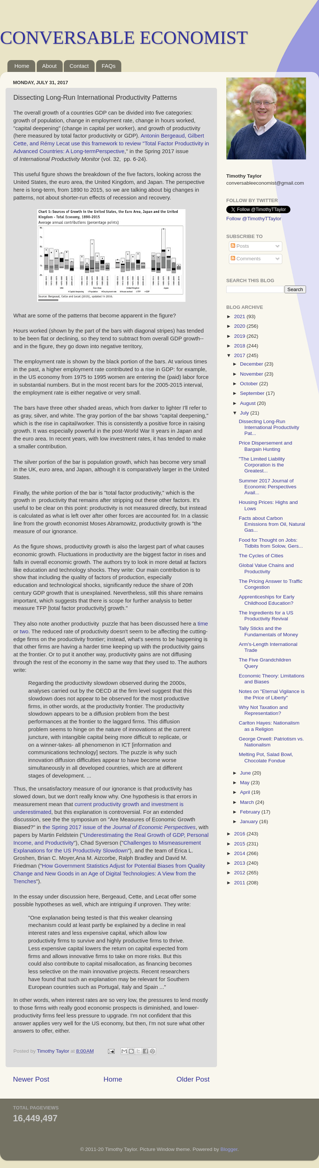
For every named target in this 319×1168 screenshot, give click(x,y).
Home (21, 66)
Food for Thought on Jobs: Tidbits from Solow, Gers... (271, 543)
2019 (240, 336)
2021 (240, 316)
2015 (240, 844)
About (49, 66)
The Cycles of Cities (261, 555)
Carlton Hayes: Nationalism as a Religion (269, 726)
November (252, 374)
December (252, 364)
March (247, 802)
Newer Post (31, 1079)
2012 (240, 872)
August (248, 403)
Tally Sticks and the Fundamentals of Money (268, 631)
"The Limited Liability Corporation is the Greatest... (262, 465)
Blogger (228, 1149)
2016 (240, 834)
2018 (240, 346)
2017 (240, 355)
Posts (240, 246)
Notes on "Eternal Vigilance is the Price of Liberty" (272, 694)
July (245, 413)
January (249, 821)
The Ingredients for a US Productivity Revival (266, 615)
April (245, 792)
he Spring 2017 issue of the (119, 827)
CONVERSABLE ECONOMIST (124, 37)
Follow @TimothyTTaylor (253, 218)
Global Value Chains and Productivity (266, 568)
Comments (246, 258)
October (249, 383)
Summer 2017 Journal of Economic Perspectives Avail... (267, 486)
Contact (79, 66)
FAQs (109, 66)
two (24, 631)
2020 (240, 326)
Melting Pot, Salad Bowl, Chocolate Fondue (266, 757)
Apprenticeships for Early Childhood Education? (267, 600)
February (251, 812)
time (203, 624)
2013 (240, 863)
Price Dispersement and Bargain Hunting (265, 446)
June (246, 773)
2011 (240, 882)
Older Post (193, 1079)
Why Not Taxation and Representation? (263, 710)
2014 (240, 853)
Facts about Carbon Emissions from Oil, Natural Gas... (272, 524)
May (245, 782)
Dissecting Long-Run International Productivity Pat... (269, 427)
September (253, 393)
